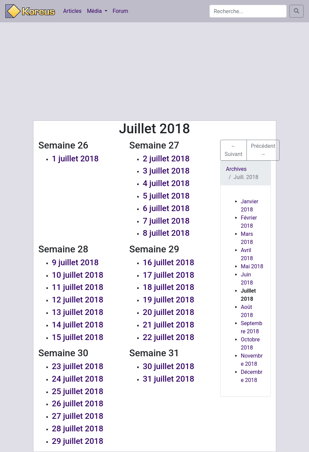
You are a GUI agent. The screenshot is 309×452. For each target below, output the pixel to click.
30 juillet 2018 (168, 366)
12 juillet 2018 (77, 299)
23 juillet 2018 (77, 366)
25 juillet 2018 (77, 391)
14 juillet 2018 (77, 325)
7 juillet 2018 (166, 221)
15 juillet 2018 (77, 337)
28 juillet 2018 (77, 428)
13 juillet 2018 (77, 312)
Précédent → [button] (263, 150)
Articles (72, 11)
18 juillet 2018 (168, 287)
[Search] (248, 11)
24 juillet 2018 (77, 379)
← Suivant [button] (233, 150)
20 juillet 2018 (168, 312)
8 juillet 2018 (166, 233)
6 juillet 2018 (166, 208)
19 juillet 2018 (168, 299)
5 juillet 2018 (166, 196)
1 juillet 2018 (75, 158)
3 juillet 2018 (166, 171)
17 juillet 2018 (168, 275)
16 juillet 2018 (168, 262)
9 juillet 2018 (75, 262)
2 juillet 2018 (166, 158)
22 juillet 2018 (168, 337)
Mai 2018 (252, 266)
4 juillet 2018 (166, 183)
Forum (120, 11)
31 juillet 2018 (168, 379)
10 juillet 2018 (77, 275)
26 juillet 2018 (77, 403)
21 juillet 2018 (168, 325)
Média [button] (95, 11)
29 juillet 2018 (77, 441)
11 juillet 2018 (77, 287)
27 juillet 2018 (77, 416)
